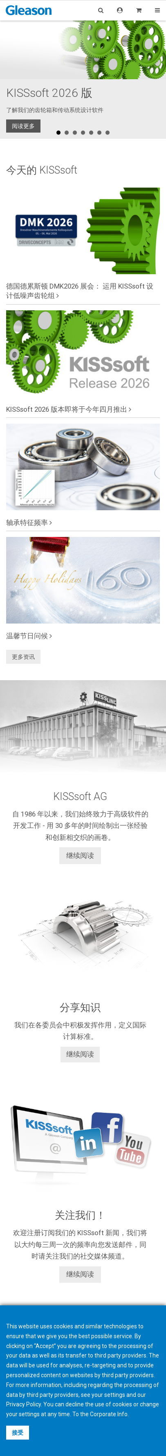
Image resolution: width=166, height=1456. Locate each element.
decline (74, 1404)
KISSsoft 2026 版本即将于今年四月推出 (68, 409)
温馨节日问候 (29, 636)
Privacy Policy (23, 1404)
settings (29, 1414)
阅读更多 (23, 126)
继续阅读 (80, 855)
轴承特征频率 (29, 522)
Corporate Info (109, 1414)
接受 (17, 1432)
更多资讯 (23, 656)
